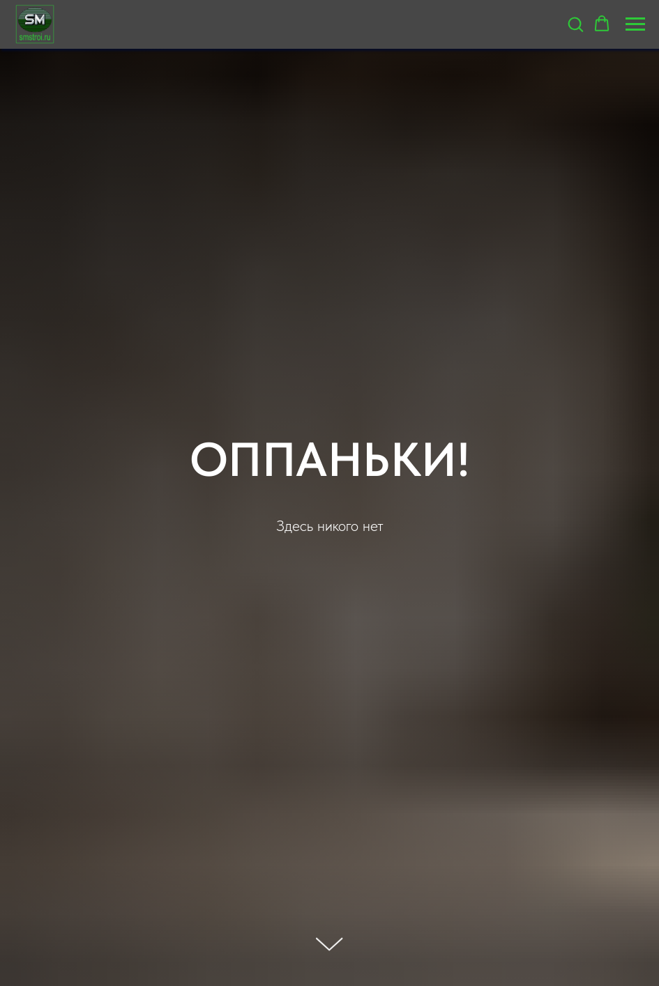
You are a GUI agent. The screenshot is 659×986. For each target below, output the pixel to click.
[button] (575, 23)
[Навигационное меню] (635, 24)
